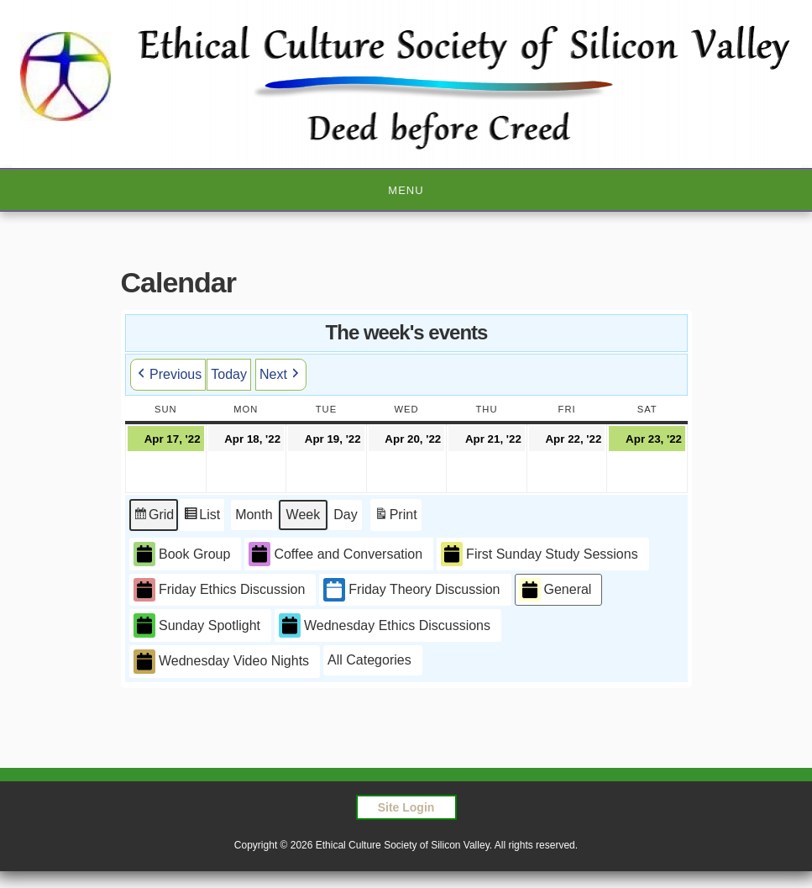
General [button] (554, 590)
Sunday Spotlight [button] (197, 625)
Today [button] (229, 374)
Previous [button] (168, 374)
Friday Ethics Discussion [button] (219, 590)
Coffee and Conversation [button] (335, 554)
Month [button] (253, 514)
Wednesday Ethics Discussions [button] (384, 625)
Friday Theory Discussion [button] (411, 590)
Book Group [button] (182, 554)
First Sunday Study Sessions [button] (539, 554)
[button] (372, 660)
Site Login (406, 807)
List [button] (201, 517)
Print (394, 517)
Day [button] (345, 514)
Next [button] (280, 374)
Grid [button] (153, 517)
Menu (405, 190)
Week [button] (303, 514)
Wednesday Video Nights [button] (221, 661)
